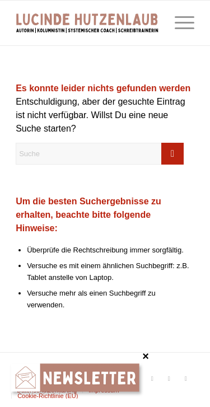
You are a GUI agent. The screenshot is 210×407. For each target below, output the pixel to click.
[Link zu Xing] (169, 378)
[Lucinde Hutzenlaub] (87, 23)
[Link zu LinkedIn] (186, 378)
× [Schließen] (145, 355)
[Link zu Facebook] (152, 378)
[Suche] (100, 154)
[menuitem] (179, 23)
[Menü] (179, 23)
